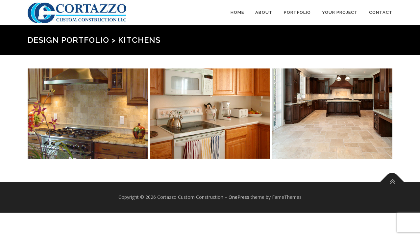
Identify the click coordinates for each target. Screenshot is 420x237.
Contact (381, 12)
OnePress (239, 197)
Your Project (340, 12)
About (264, 12)
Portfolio (297, 12)
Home (237, 12)
